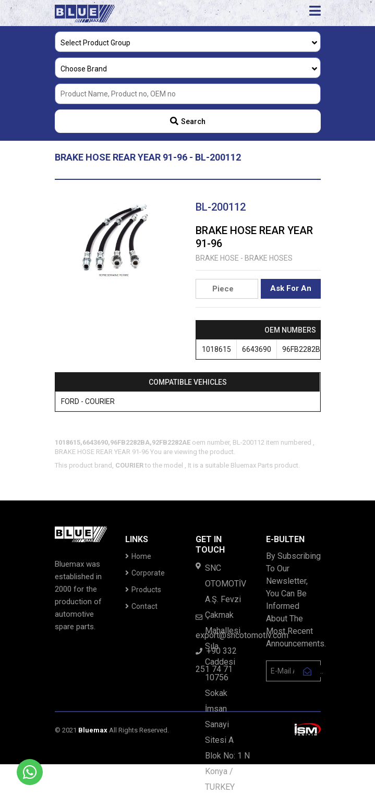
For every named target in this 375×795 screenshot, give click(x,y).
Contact (141, 606)
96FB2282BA (303, 349)
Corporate (145, 573)
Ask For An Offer (290, 291)
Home (138, 556)
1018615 (216, 349)
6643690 (256, 349)
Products (143, 589)
